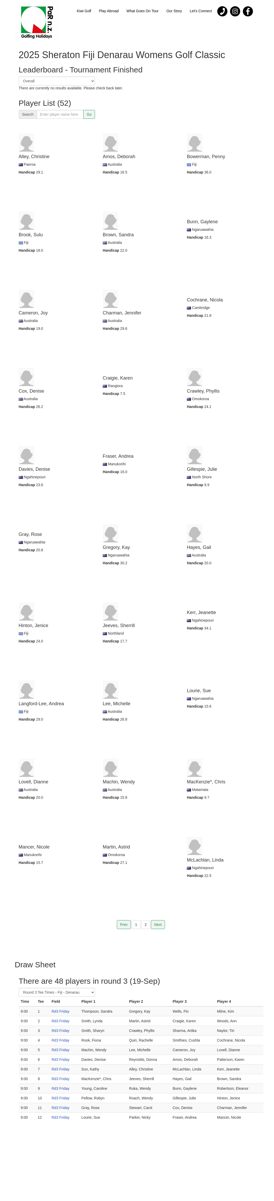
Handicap (27, 172)
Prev (124, 925)
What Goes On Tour (142, 11)
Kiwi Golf (84, 11)
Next (158, 925)
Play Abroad (109, 11)
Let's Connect (201, 11)
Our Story (174, 11)
